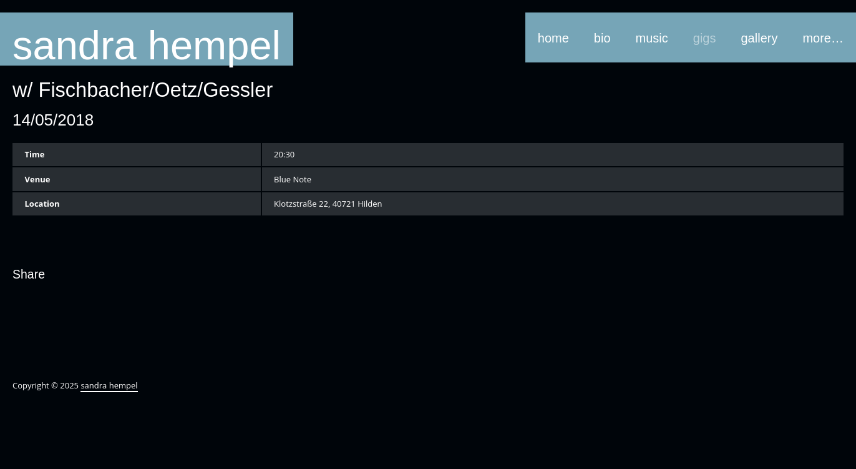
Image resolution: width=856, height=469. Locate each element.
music (652, 38)
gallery (759, 38)
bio (602, 38)
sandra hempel (146, 44)
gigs (704, 38)
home (553, 38)
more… (823, 38)
